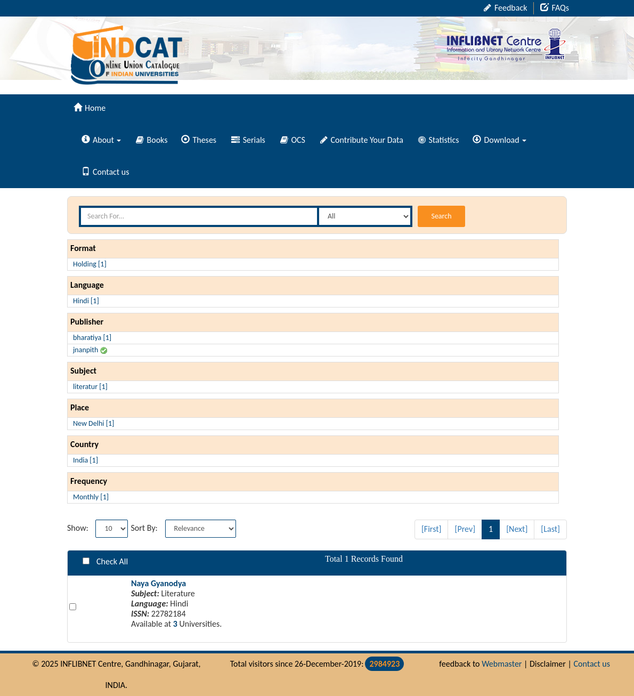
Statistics (438, 140)
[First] (431, 529)
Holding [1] (90, 264)
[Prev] (464, 529)
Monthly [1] (91, 496)
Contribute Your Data (361, 140)
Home (89, 108)
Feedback (505, 8)
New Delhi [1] (93, 423)
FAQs (554, 8)
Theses (198, 140)
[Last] (550, 529)
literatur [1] (90, 386)
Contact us (105, 172)
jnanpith (90, 349)
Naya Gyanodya (158, 583)
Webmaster (502, 664)
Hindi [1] (86, 300)
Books (152, 140)
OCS (292, 140)
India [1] (85, 460)
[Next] (516, 529)
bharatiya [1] (92, 337)
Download (499, 140)
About (101, 140)
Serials (248, 140)
